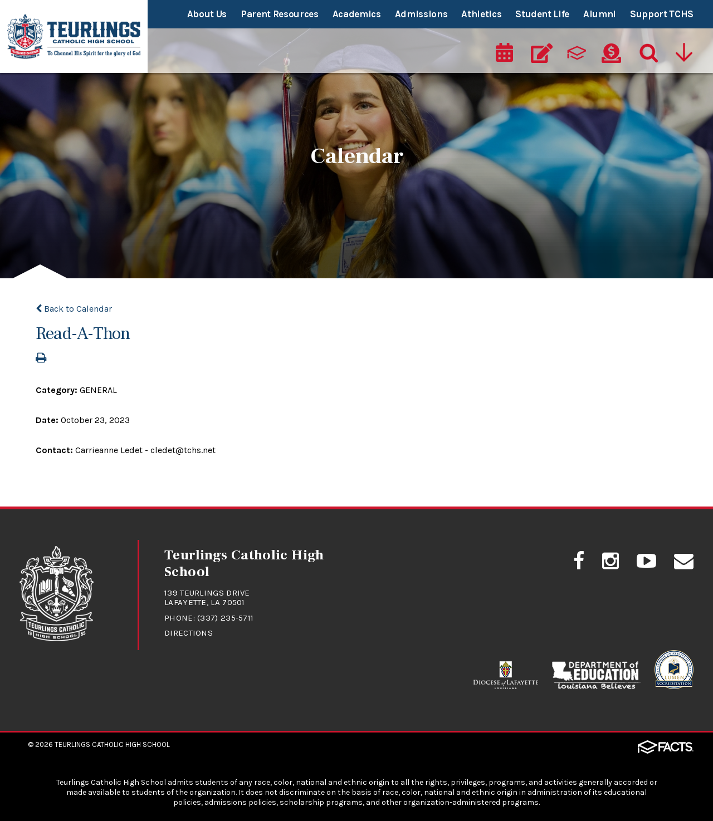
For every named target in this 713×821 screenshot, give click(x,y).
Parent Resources (280, 13)
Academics (357, 13)
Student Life (542, 13)
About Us (207, 13)
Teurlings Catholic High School (112, 744)
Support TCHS (662, 13)
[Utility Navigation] (683, 53)
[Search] (646, 53)
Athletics (481, 13)
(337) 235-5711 (225, 618)
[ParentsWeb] (576, 53)
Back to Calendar (74, 308)
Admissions (421, 13)
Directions (188, 633)
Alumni (599, 13)
